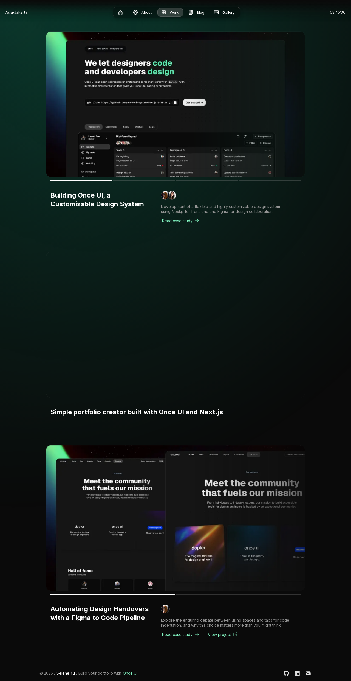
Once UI (130, 673)
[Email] (308, 673)
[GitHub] (286, 673)
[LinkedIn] (297, 673)
